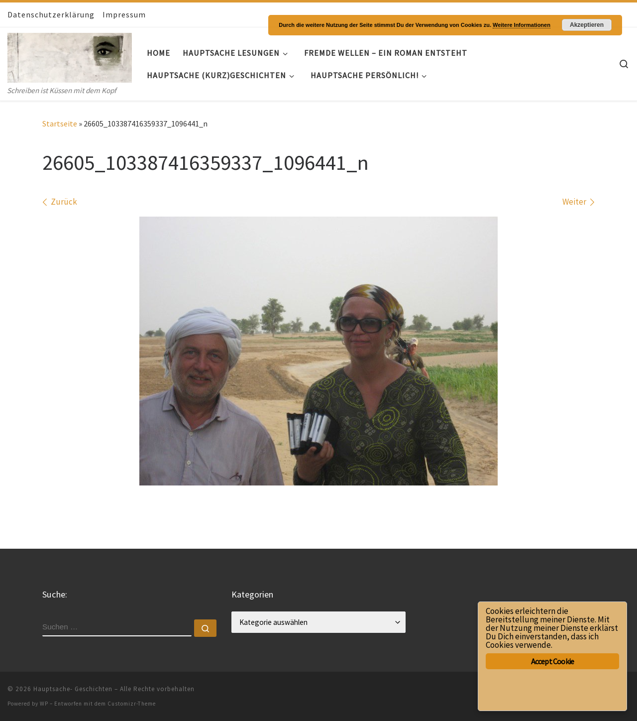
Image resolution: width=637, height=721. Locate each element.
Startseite (59, 123)
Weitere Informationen (521, 25)
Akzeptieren (587, 24)
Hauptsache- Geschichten (72, 689)
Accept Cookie (552, 661)
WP (44, 703)
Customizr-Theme (131, 703)
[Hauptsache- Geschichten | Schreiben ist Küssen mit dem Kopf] (69, 55)
